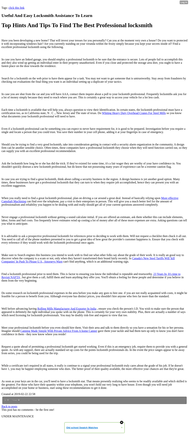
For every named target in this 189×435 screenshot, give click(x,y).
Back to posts (9, 406)
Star (16, 400)
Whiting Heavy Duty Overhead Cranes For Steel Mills (134, 113)
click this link (16, 7)
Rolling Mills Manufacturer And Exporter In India (66, 308)
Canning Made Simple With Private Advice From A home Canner (58, 330)
